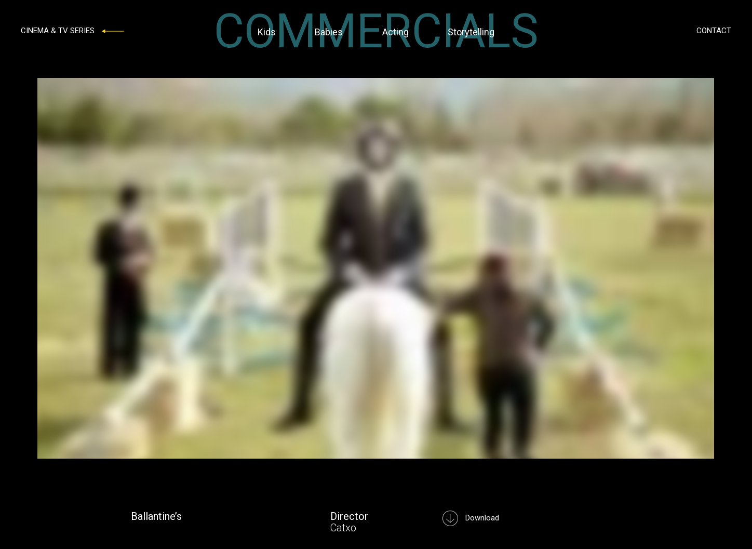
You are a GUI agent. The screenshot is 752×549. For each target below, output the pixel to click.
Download (470, 518)
